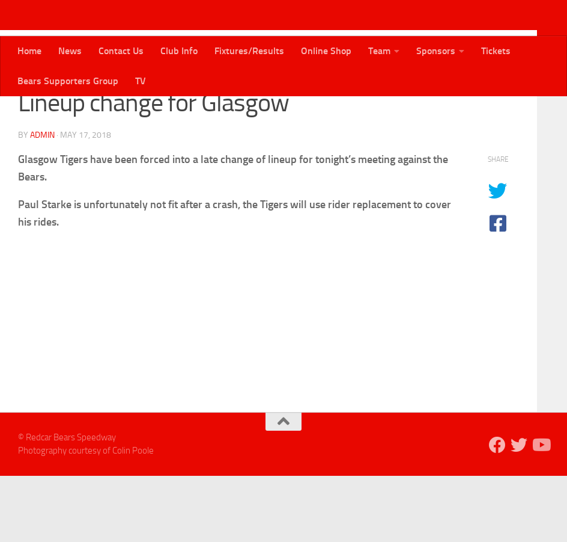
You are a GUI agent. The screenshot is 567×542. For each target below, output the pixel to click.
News (70, 51)
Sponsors (435, 51)
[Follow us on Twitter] (519, 511)
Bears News (47, 114)
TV (140, 81)
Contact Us (121, 51)
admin (42, 201)
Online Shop (326, 51)
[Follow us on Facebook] (497, 511)
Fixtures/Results (249, 51)
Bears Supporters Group (67, 81)
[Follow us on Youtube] (540, 511)
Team (379, 51)
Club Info (179, 51)
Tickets (496, 51)
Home (29, 51)
